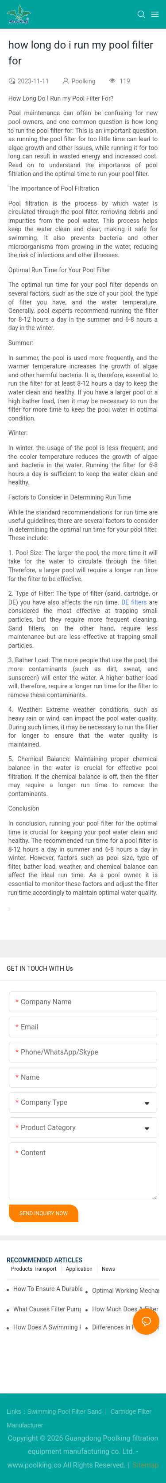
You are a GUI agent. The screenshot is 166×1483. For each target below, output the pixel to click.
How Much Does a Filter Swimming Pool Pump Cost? (125, 1309)
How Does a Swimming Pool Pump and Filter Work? (47, 1327)
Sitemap (145, 1465)
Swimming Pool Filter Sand (65, 1411)
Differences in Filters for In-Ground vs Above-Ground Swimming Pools (125, 1327)
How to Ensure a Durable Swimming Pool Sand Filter (47, 1288)
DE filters (134, 602)
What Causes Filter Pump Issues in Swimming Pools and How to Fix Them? (47, 1309)
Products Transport (34, 1269)
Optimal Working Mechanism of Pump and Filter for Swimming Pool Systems (125, 1290)
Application (79, 1269)
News (108, 1269)
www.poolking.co (35, 1465)
